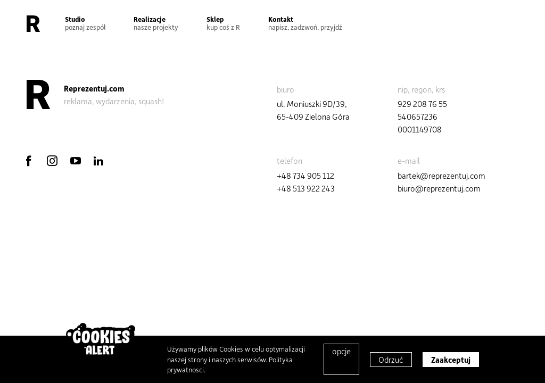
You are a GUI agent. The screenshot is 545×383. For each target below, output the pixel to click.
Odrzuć (390, 359)
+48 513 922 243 (306, 188)
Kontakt (305, 22)
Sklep (223, 22)
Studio (85, 22)
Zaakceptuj (450, 359)
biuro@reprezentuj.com (439, 188)
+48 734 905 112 (305, 175)
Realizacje (156, 22)
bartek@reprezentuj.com (441, 175)
